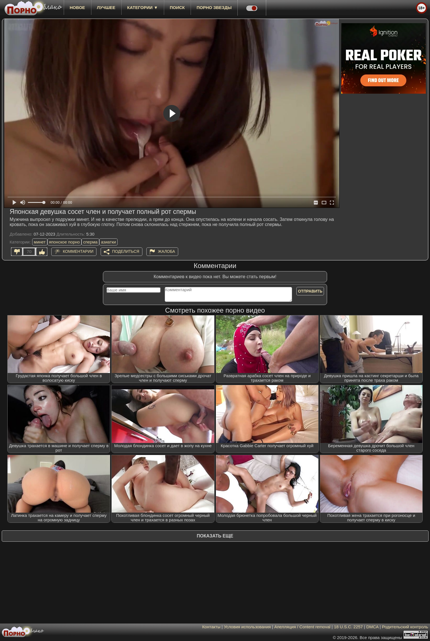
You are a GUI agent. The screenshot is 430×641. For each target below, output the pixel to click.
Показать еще (215, 536)
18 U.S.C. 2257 (348, 626)
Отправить (310, 291)
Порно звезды (214, 7)
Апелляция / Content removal (302, 626)
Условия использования (247, 626)
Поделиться (125, 251)
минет (40, 242)
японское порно (64, 242)
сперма (90, 242)
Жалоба (166, 251)
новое (77, 7)
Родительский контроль (405, 626)
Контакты (211, 626)
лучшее (106, 7)
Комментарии (78, 251)
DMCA (372, 626)
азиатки (108, 242)
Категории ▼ (142, 7)
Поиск (177, 7)
